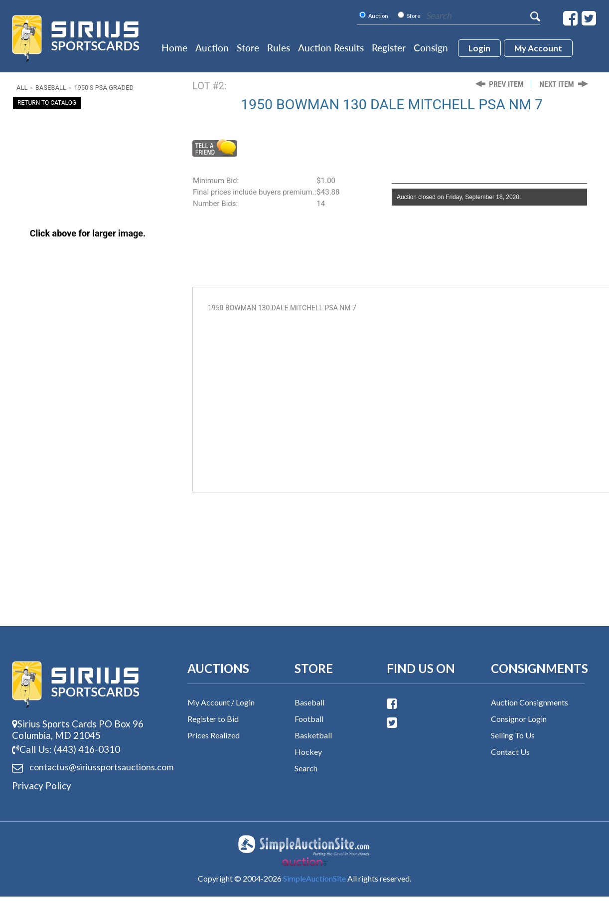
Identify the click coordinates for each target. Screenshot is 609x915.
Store (248, 47)
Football (309, 718)
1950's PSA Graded (104, 87)
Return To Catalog (46, 102)
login (479, 48)
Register (389, 47)
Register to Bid (213, 718)
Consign (431, 47)
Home (174, 47)
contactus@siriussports (88, 767)
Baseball (50, 87)
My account (538, 48)
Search (306, 768)
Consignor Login (519, 718)
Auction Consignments (529, 702)
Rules (278, 47)
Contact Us (510, 751)
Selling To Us (513, 735)
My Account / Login (221, 702)
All (21, 87)
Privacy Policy (41, 785)
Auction (212, 47)
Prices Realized (213, 735)
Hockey (308, 751)
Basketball (313, 735)
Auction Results (331, 47)
